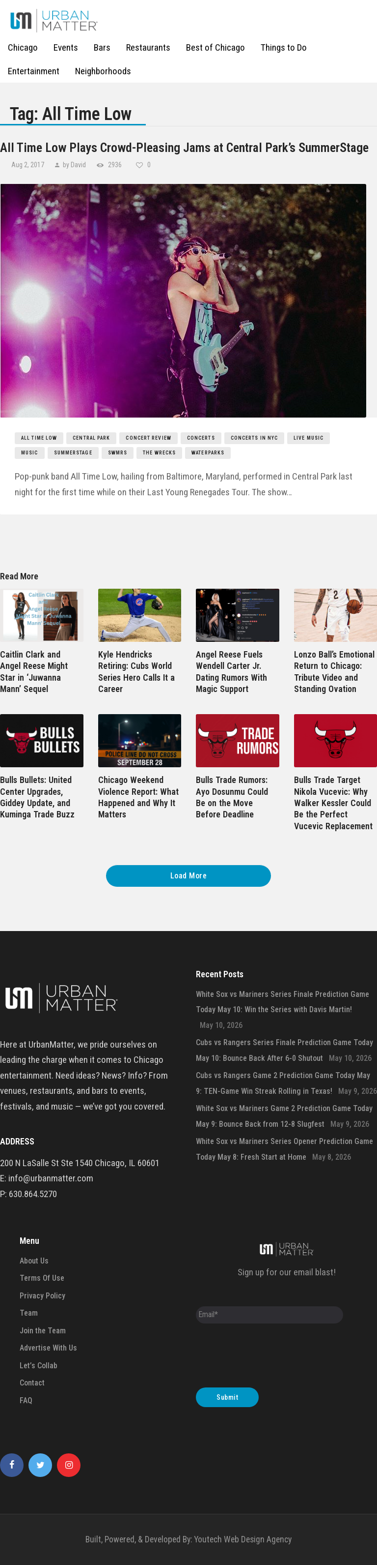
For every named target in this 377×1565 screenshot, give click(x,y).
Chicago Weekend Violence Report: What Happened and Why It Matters (138, 797)
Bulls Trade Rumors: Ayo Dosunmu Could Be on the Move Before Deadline (232, 797)
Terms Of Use (42, 1278)
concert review (148, 438)
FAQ (26, 1400)
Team (29, 1313)
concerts (201, 438)
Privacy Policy (42, 1295)
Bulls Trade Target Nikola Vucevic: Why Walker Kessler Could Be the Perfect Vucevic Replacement (333, 803)
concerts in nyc (254, 438)
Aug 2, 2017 (28, 165)
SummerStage (73, 452)
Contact (32, 1382)
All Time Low (39, 438)
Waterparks (207, 452)
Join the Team (43, 1330)
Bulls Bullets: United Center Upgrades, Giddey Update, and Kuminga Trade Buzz (37, 797)
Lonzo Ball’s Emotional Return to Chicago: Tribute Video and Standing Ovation (334, 671)
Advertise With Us (48, 1348)
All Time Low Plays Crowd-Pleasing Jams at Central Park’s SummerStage (184, 147)
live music (308, 438)
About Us (34, 1260)
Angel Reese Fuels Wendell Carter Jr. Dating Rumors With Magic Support (231, 671)
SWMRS (118, 452)
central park (91, 438)
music (29, 452)
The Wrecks (159, 452)
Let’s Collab (38, 1365)
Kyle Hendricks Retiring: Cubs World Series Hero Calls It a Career (136, 671)
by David (74, 165)
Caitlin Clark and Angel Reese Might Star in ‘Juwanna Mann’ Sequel (34, 671)
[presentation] (270, 1358)
